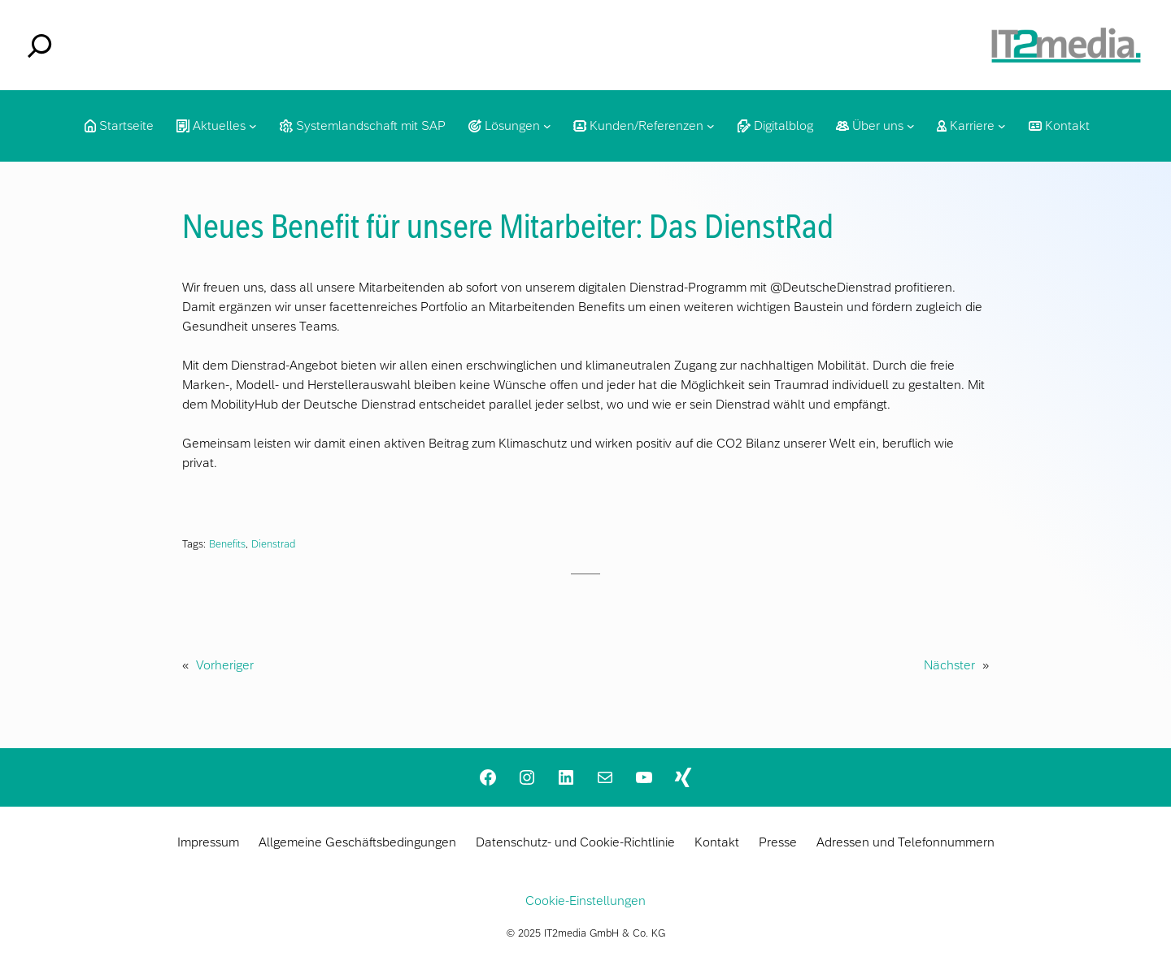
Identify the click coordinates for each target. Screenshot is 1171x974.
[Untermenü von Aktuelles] (253, 126)
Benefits (227, 544)
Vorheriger (225, 665)
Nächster (949, 665)
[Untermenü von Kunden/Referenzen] (711, 126)
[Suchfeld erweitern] (40, 45)
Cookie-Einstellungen (585, 900)
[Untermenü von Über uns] (911, 126)
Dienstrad (273, 544)
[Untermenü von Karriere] (1002, 126)
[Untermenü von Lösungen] (547, 126)
